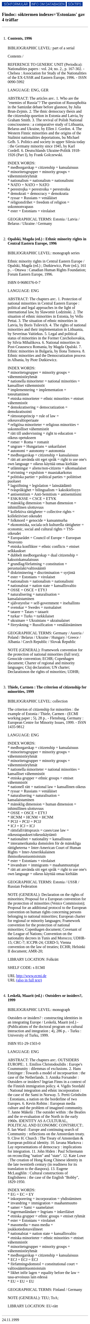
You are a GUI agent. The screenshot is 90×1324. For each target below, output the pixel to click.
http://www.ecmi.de (31, 976)
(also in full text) (29, 980)
